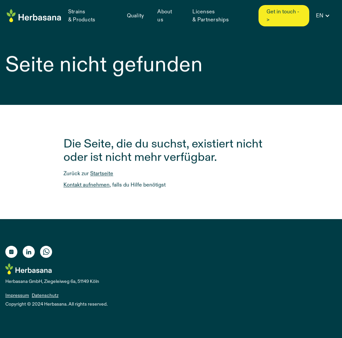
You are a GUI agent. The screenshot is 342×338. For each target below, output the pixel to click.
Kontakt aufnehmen (86, 185)
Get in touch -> (283, 15)
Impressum (17, 295)
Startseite (101, 173)
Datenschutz (45, 295)
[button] (322, 15)
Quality (135, 15)
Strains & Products (82, 15)
